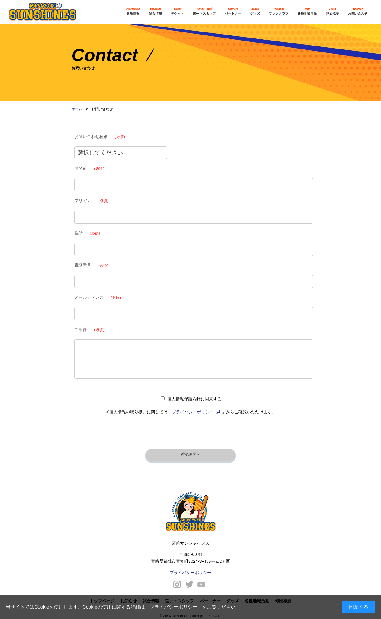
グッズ (255, 11)
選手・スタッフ (204, 11)
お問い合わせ (358, 11)
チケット (177, 11)
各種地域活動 (307, 11)
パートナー (233, 11)
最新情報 (133, 11)
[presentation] (190, 433)
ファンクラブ (278, 11)
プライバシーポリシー (173, 606)
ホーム (76, 109)
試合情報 (155, 11)
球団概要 (332, 11)
